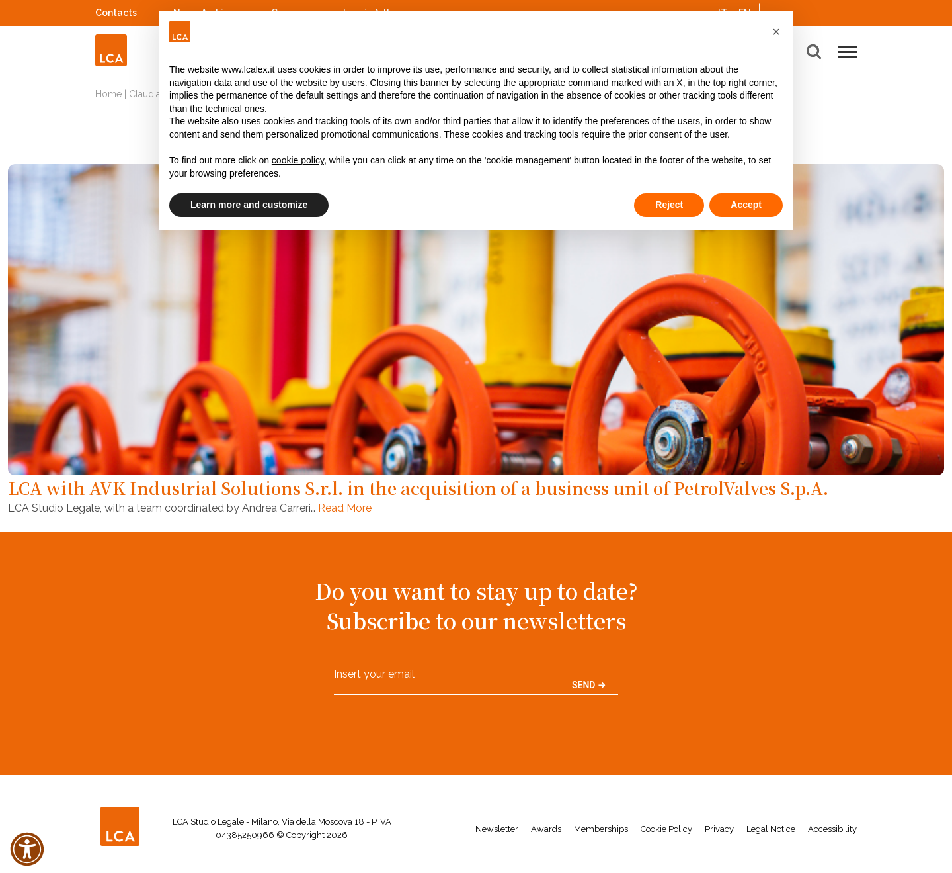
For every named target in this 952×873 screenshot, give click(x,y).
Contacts (116, 12)
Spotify (815, 11)
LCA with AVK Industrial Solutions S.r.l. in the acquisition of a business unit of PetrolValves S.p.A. (418, 488)
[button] (776, 31)
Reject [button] (669, 204)
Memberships (601, 829)
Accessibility (832, 829)
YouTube (832, 12)
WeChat (850, 11)
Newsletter (496, 829)
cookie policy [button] (298, 160)
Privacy (719, 829)
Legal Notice (770, 829)
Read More (345, 508)
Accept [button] (746, 204)
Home (108, 94)
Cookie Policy (666, 829)
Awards (546, 829)
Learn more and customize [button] (248, 204)
